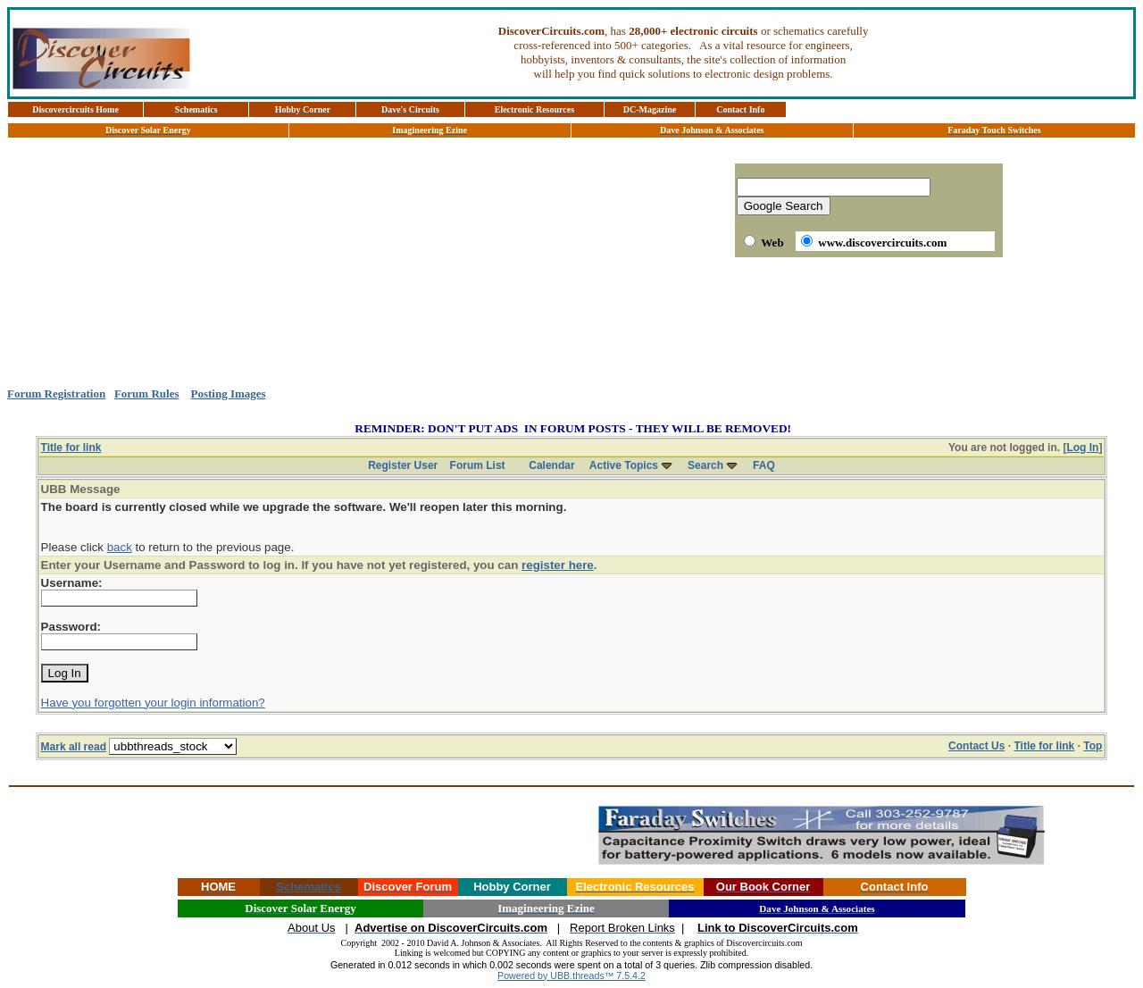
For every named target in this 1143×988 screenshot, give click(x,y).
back (119, 547)
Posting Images (227, 393)
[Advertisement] (571, 322)
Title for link (71, 447)
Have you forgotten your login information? (153, 702)
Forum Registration (56, 393)
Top (1092, 746)
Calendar (551, 465)
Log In (1082, 447)
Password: (71, 626)
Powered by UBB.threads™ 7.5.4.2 (571, 975)
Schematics (308, 886)
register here (557, 565)
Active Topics (623, 465)
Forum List (477, 465)
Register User (403, 465)
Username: (72, 583)
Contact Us (976, 746)
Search (705, 465)
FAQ (764, 465)
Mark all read (73, 747)
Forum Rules (146, 393)
